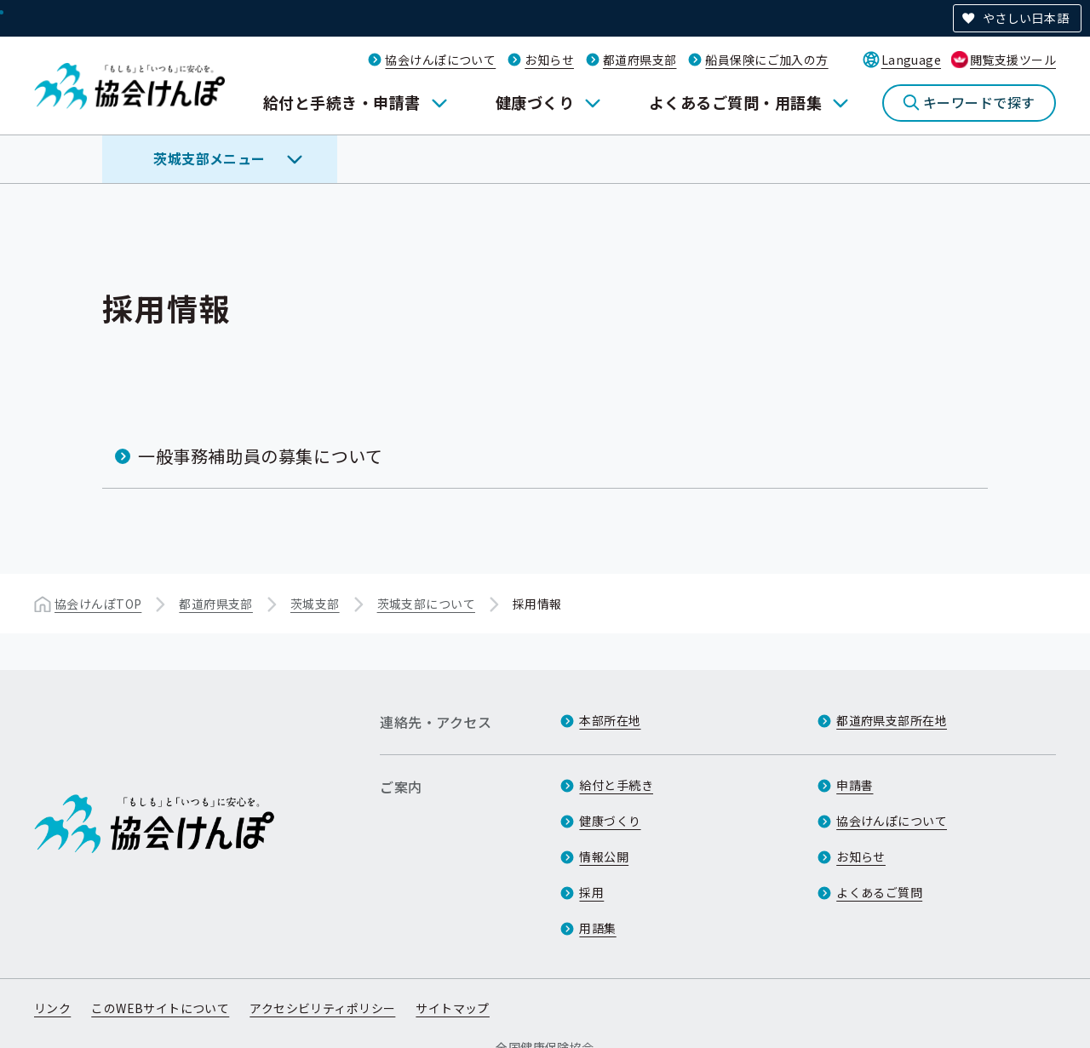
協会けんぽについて (440, 59)
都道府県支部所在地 (891, 720)
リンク (52, 1008)
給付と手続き (616, 784)
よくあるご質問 (879, 892)
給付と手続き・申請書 (342, 102)
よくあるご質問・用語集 (735, 102)
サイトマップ (453, 1008)
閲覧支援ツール (1013, 59)
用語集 (597, 927)
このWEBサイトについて (160, 1008)
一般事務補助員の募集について (260, 456)
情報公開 (603, 856)
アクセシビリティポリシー (322, 1008)
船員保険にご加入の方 (766, 59)
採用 (591, 892)
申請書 (854, 784)
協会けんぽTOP (97, 603)
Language (911, 59)
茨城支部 (315, 603)
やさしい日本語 (1026, 17)
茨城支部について (426, 603)
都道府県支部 (640, 59)
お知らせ (549, 59)
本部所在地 (609, 720)
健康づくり (535, 102)
